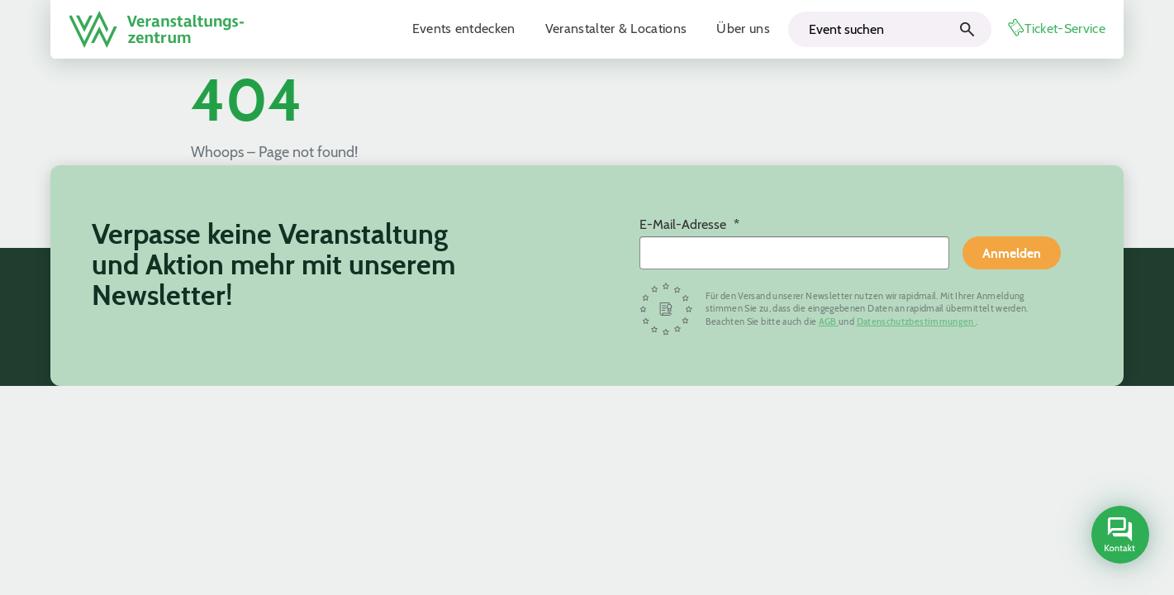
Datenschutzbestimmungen (917, 321)
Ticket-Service (1064, 28)
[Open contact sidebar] (1118, 536)
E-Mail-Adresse (684, 224)
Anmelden (1011, 253)
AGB (829, 321)
